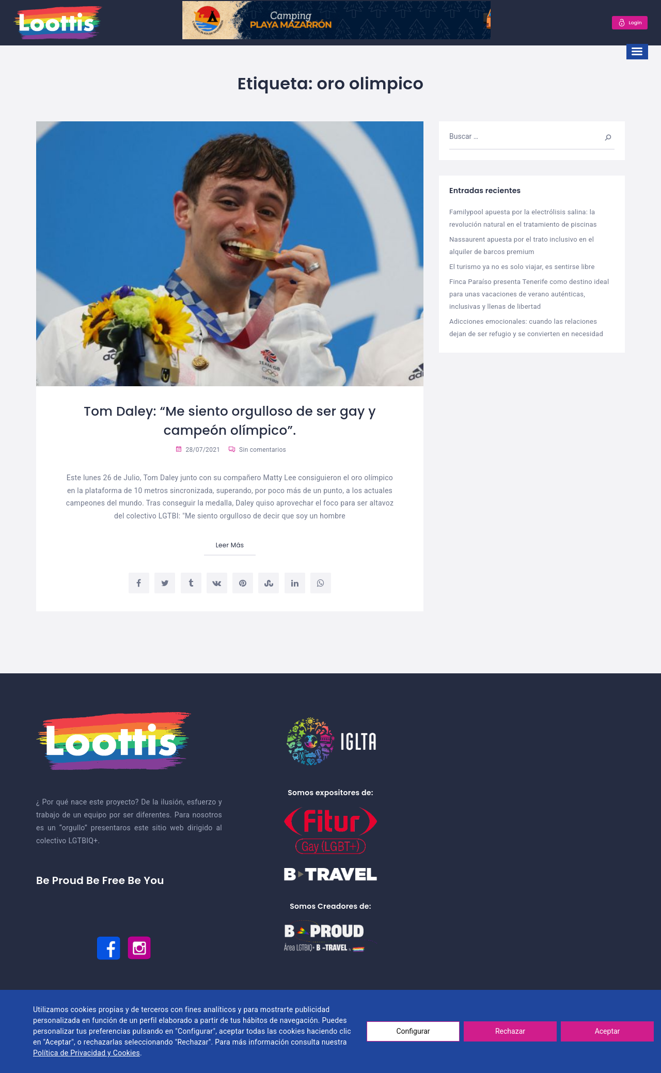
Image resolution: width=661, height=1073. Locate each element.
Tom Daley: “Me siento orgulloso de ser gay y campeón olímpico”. (230, 420)
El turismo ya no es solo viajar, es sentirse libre (522, 265)
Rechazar (510, 1031)
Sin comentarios (257, 449)
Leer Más (230, 545)
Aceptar (607, 1031)
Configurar (413, 1031)
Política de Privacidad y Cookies (86, 1053)
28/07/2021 (197, 449)
